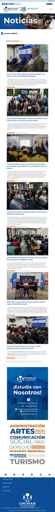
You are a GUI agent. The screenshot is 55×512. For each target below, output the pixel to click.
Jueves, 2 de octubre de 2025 (21, 180)
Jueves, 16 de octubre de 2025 (22, 87)
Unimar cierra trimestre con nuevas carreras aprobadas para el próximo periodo (24, 347)
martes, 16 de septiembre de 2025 (22, 315)
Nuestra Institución (27, 479)
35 (35, 361)
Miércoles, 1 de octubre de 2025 (22, 226)
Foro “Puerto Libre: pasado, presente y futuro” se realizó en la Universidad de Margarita (25, 75)
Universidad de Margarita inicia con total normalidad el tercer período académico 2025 (27, 259)
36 (38, 361)
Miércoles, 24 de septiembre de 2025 (23, 270)
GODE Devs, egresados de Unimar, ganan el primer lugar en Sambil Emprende (26, 303)
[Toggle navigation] (51, 9)
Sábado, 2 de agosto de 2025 (21, 358)
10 (30, 361)
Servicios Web (27, 487)
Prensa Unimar (11, 87)
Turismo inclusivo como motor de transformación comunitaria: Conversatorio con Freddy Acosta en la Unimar (27, 166)
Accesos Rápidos (27, 490)
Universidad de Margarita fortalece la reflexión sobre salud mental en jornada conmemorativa (27, 119)
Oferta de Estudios (27, 483)
